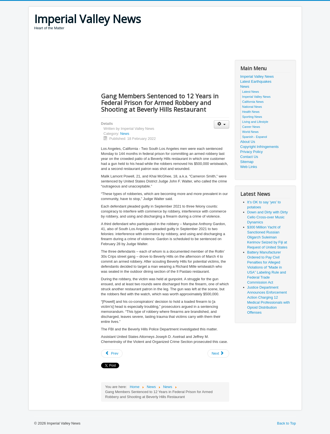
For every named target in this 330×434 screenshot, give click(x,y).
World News (250, 131)
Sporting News (252, 116)
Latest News (250, 91)
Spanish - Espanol (254, 136)
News (124, 133)
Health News (251, 111)
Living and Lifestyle (255, 121)
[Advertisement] (135, 45)
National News (252, 106)
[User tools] (221, 124)
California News (253, 101)
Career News (251, 126)
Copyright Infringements (259, 147)
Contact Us (249, 157)
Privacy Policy (251, 152)
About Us (247, 142)
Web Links (248, 167)
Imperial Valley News (257, 76)
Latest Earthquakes (256, 81)
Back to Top (286, 423)
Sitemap (247, 162)
